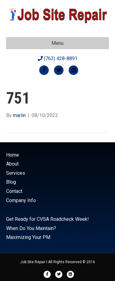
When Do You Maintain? (31, 228)
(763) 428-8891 (58, 58)
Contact (14, 191)
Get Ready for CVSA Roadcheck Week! (47, 219)
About (12, 164)
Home (12, 155)
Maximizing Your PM (28, 237)
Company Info (21, 200)
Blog (11, 182)
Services (15, 173)
